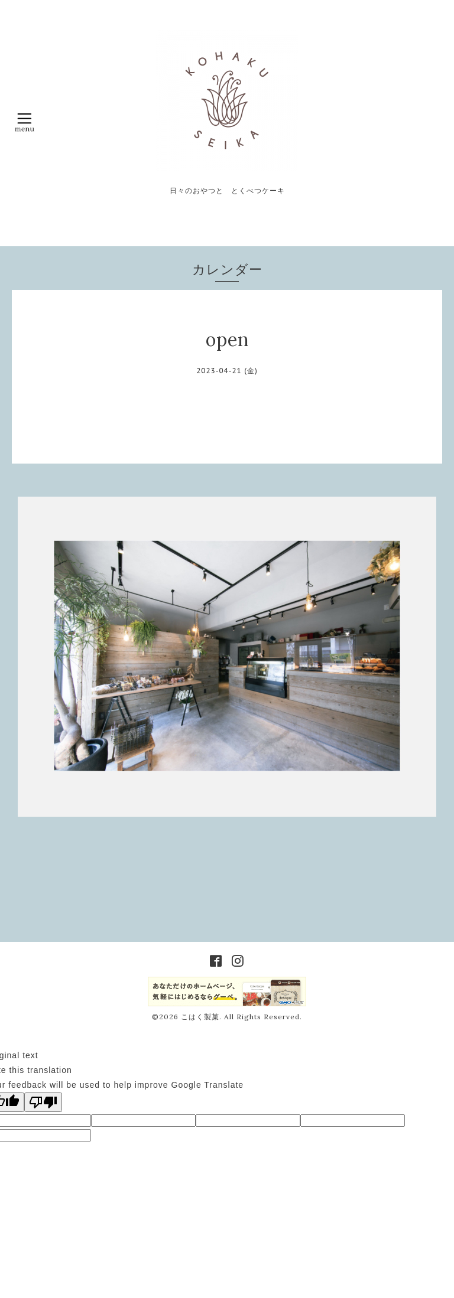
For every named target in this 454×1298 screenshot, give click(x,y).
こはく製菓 (200, 1016)
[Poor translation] (43, 1102)
